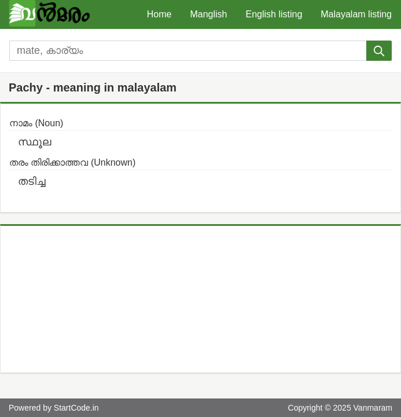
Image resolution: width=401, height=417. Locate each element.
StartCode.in (76, 407)
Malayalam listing (356, 14)
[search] (187, 51)
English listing (273, 14)
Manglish (208, 14)
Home (159, 14)
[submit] (379, 51)
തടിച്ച (32, 181)
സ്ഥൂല (34, 142)
